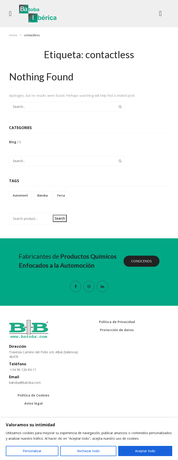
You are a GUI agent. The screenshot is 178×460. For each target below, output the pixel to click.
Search (120, 106)
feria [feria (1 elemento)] (61, 195)
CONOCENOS (141, 261)
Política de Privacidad (117, 322)
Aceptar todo (145, 451)
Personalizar (32, 451)
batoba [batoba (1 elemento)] (42, 195)
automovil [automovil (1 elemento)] (20, 195)
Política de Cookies (33, 395)
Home (13, 35)
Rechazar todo (88, 451)
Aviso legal (33, 403)
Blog (12, 142)
